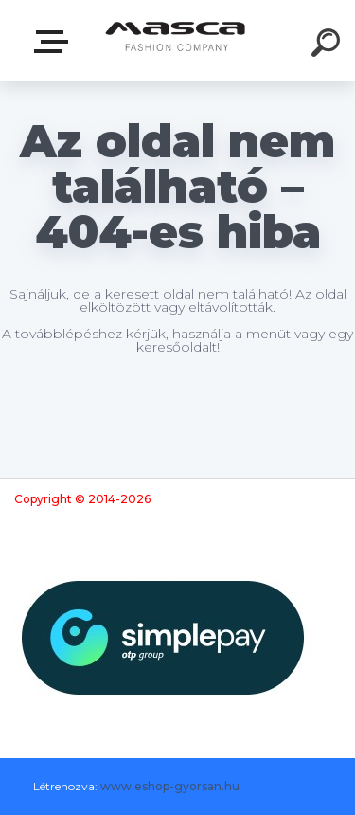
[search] (328, 45)
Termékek (55, 41)
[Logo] (176, 40)
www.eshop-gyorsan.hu (170, 786)
